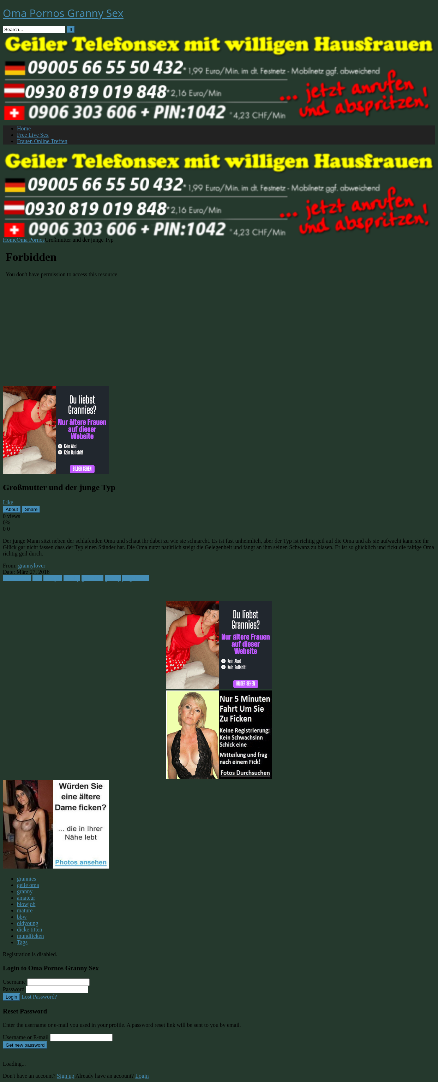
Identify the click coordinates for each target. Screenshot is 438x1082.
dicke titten (29, 930)
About (12, 509)
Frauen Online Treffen (42, 141)
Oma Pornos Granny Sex (63, 13)
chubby (72, 578)
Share (31, 509)
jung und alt (135, 578)
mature (24, 910)
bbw (37, 578)
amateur (26, 898)
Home (24, 128)
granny (112, 578)
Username (14, 982)
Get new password (25, 1045)
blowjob (52, 578)
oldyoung (27, 923)
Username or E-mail (26, 1037)
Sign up (65, 1076)
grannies (26, 879)
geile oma (93, 578)
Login (11, 997)
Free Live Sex (33, 135)
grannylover (31, 566)
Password (13, 989)
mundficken (30, 936)
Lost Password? (39, 997)
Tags (22, 942)
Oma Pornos (31, 240)
